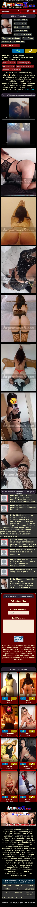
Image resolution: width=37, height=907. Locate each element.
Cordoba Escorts (29, 896)
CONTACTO (18, 900)
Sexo (18, 891)
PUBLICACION (8, 900)
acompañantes (22, 834)
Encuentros (29, 891)
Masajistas (7, 888)
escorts (12, 834)
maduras (26, 836)
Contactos (30, 888)
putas (31, 834)
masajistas (9, 836)
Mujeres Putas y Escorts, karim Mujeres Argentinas (18, 0)
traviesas (18, 836)
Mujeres (18, 895)
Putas (7, 891)
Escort (7, 895)
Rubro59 (18, 888)
